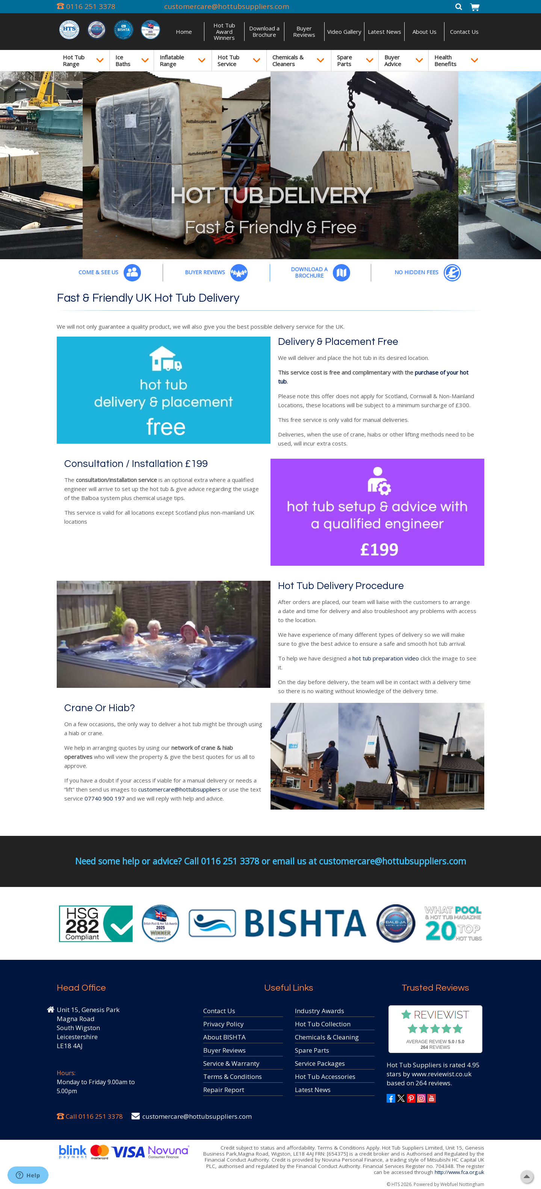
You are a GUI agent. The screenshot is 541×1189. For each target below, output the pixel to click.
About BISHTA (224, 1037)
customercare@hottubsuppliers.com (226, 6)
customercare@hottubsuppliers (179, 789)
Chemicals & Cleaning (327, 1037)
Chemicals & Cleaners (288, 60)
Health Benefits (445, 60)
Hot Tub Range (74, 60)
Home (184, 31)
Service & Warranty (231, 1063)
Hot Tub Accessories (325, 1076)
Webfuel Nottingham (462, 1184)
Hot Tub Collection (323, 1024)
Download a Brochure (264, 31)
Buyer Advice (392, 60)
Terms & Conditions (232, 1076)
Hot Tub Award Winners (224, 31)
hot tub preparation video (385, 658)
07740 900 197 (105, 798)
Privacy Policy (223, 1024)
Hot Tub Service (228, 60)
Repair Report (223, 1089)
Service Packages (320, 1063)
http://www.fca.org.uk (459, 1172)
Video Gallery (344, 31)
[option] (270, 165)
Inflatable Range (172, 60)
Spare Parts (344, 60)
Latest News (384, 31)
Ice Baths (122, 60)
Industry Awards (319, 1010)
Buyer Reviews (304, 31)
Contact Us (464, 31)
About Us (425, 31)
